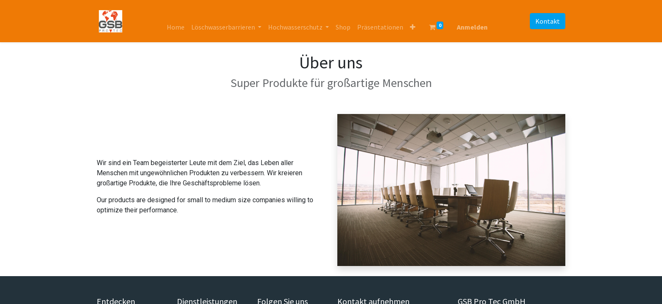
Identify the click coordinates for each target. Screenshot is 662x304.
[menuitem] (175, 27)
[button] (413, 27)
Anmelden (472, 27)
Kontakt (547, 21)
